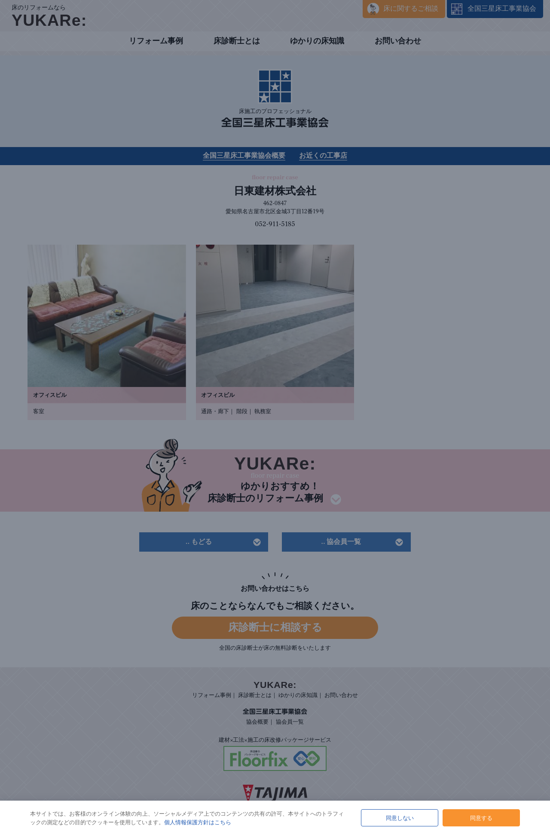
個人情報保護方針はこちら (197, 822)
